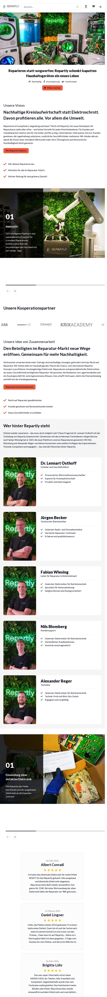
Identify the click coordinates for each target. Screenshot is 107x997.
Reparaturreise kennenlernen (19, 387)
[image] (15, 291)
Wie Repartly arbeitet (16, 150)
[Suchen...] (51, 6)
